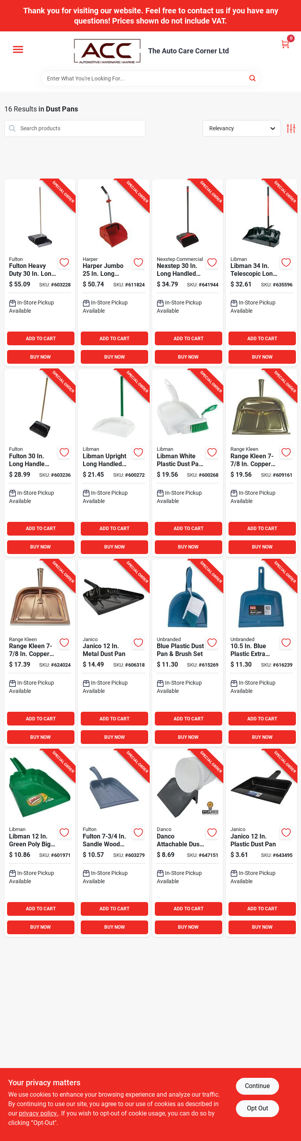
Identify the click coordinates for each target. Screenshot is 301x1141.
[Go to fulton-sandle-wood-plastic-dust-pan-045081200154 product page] (113, 843)
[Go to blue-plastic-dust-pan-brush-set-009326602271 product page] (187, 653)
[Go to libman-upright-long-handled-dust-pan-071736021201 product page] (113, 463)
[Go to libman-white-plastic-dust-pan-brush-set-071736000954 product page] (187, 463)
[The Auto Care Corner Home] (107, 51)
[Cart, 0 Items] (285, 44)
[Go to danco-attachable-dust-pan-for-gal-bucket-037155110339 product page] (187, 843)
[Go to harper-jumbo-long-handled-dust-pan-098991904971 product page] (113, 273)
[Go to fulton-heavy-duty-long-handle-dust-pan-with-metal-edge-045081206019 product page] (40, 273)
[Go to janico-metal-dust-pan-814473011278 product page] (113, 653)
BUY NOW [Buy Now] (40, 357)
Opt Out (257, 1108)
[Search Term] (150, 78)
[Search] (253, 77)
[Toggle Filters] (291, 128)
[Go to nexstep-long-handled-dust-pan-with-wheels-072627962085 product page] (187, 273)
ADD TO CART (41, 338)
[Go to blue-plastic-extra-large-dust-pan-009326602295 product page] (261, 653)
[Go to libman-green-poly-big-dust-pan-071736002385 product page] (40, 843)
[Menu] (18, 49)
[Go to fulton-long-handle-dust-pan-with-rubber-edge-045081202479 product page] (40, 463)
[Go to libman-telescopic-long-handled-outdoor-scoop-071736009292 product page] (261, 273)
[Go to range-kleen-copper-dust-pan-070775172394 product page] (40, 653)
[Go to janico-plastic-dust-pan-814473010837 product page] (261, 843)
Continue (257, 1086)
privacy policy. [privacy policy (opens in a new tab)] (38, 1113)
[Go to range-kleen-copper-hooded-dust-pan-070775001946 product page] (261, 463)
